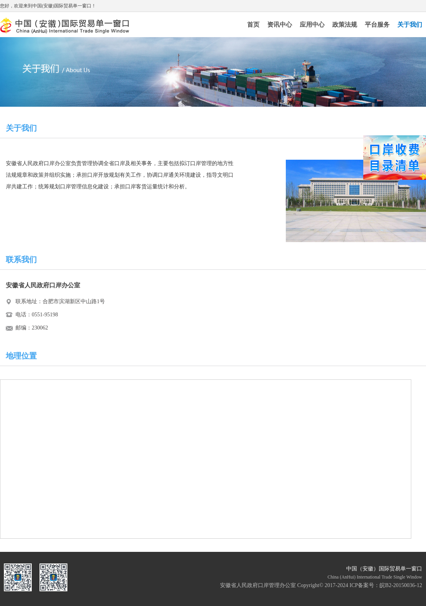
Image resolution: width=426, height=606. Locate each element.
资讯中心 (279, 24)
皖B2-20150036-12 (401, 585)
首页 (253, 24)
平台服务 (377, 24)
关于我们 (409, 24)
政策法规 (344, 24)
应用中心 (312, 24)
